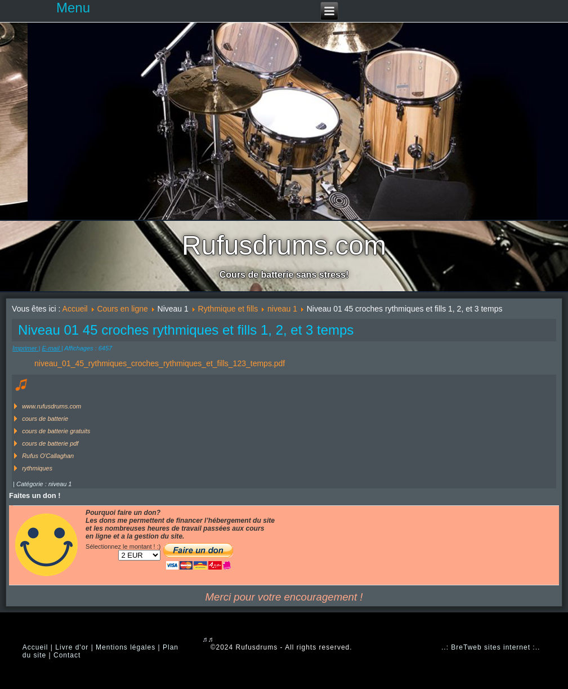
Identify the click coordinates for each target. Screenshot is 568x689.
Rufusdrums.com (284, 245)
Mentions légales (125, 647)
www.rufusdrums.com (51, 406)
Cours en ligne (122, 308)
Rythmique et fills (228, 308)
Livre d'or (71, 647)
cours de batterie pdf (50, 443)
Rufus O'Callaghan (48, 455)
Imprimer (25, 348)
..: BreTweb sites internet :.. (490, 647)
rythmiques (37, 468)
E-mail (51, 348)
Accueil (75, 308)
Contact (66, 655)
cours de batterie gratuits (56, 431)
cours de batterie (45, 418)
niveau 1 (282, 308)
